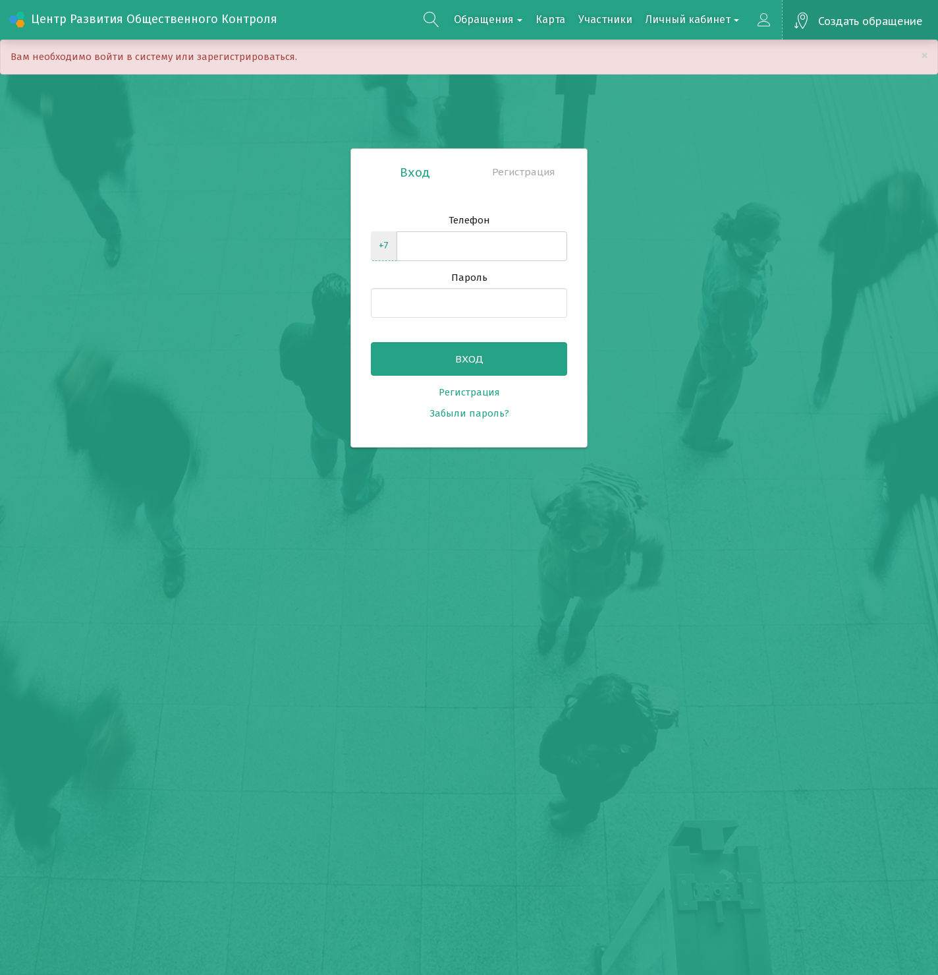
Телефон (469, 220)
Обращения (488, 19)
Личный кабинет (692, 19)
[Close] (924, 56)
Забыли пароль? (469, 413)
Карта (550, 19)
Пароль (469, 277)
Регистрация (523, 171)
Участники (605, 19)
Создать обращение (870, 21)
